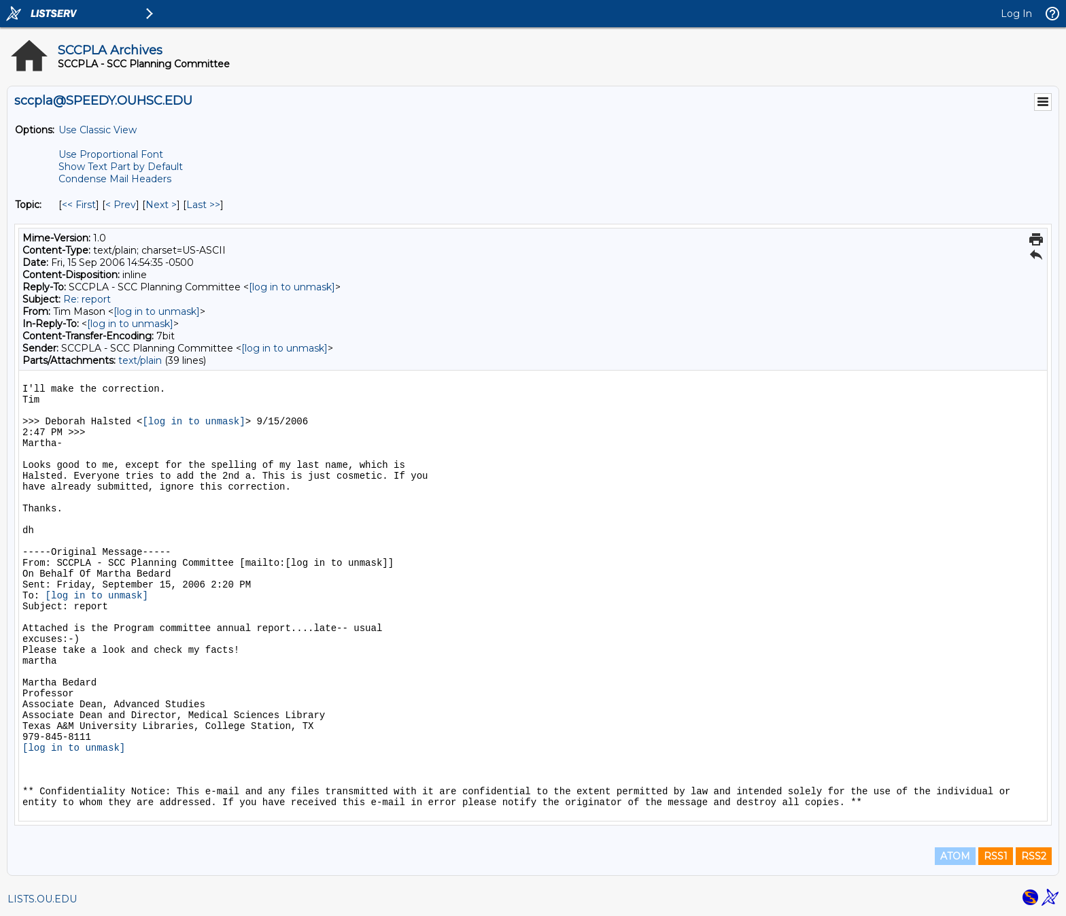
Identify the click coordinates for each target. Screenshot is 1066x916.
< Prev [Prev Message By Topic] (120, 205)
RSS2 (1033, 856)
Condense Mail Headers (114, 179)
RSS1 (996, 856)
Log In (1016, 13)
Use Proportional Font (110, 154)
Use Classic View (97, 130)
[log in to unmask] (292, 287)
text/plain (140, 360)
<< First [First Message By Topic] (79, 205)
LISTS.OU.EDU (42, 899)
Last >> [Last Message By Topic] (203, 205)
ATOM (955, 856)
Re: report (87, 299)
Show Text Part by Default (120, 166)
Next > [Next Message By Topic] (161, 205)
